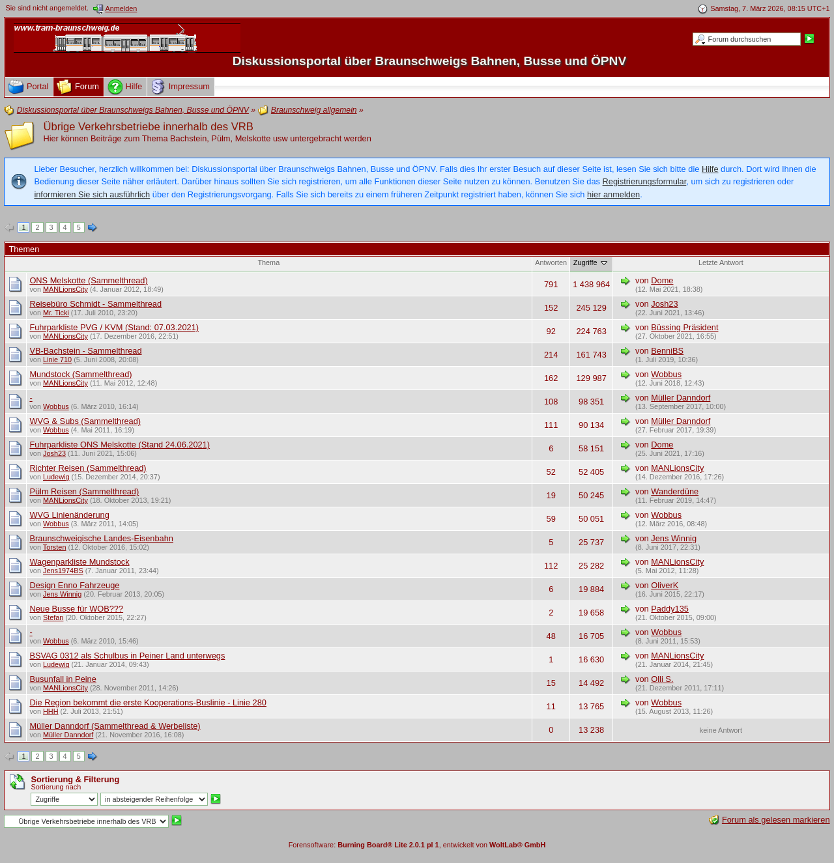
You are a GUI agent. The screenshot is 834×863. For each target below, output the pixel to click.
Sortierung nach (56, 787)
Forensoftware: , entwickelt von (417, 845)
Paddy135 (670, 609)
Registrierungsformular (645, 181)
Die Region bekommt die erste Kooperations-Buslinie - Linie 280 (147, 702)
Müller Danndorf (680, 398)
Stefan (53, 617)
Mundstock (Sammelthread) (80, 374)
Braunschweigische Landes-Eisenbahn (101, 538)
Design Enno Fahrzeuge (74, 585)
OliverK (664, 585)
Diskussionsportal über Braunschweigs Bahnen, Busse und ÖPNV (430, 61)
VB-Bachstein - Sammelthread (85, 351)
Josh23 (664, 304)
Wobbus (666, 374)
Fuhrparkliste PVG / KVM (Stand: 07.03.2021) (114, 327)
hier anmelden (613, 194)
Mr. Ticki (56, 313)
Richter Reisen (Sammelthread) (87, 468)
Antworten (551, 262)
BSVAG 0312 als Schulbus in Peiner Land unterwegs (127, 655)
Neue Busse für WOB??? (76, 609)
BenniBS (667, 351)
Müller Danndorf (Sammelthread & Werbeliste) (114, 726)
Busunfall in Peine (62, 679)
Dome (662, 280)
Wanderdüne (674, 491)
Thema (268, 262)
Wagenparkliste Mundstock (79, 562)
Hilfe (710, 169)
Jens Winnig (674, 538)
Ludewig (56, 477)
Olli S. (662, 679)
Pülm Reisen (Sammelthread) (84, 491)
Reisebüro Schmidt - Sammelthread (95, 304)
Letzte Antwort (720, 262)
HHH (51, 711)
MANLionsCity (65, 289)
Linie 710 (57, 359)
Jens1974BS (63, 570)
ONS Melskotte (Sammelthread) (88, 280)
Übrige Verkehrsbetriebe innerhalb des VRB (148, 126)
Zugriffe (591, 262)
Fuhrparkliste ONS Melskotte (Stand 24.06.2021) (119, 444)
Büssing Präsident (684, 327)
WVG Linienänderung (69, 515)
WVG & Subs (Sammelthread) (85, 421)
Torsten (54, 547)
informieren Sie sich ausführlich (92, 194)
